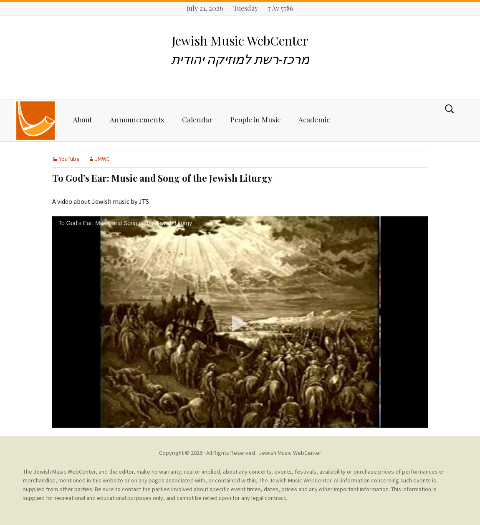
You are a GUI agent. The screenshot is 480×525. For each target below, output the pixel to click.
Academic (314, 119)
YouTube (69, 158)
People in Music (255, 119)
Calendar (197, 119)
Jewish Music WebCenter (290, 453)
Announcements (137, 119)
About (82, 119)
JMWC (102, 158)
